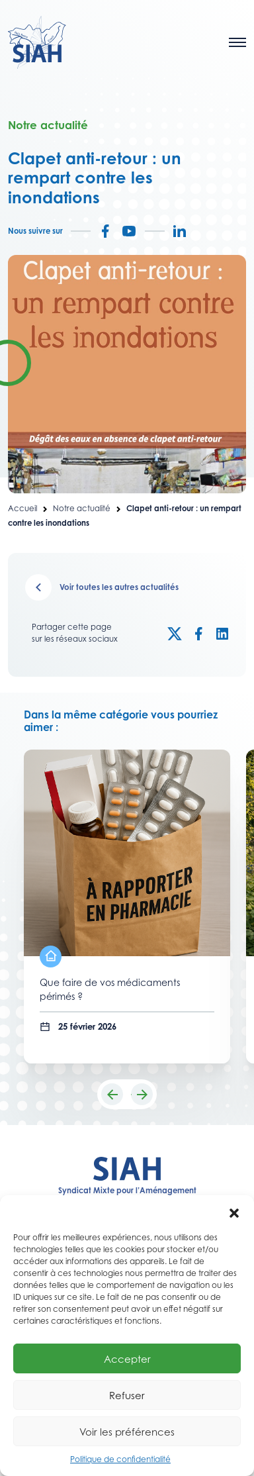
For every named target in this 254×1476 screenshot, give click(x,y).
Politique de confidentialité (120, 1459)
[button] (234, 1211)
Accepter (127, 1359)
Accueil (22, 508)
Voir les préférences (127, 1432)
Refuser (127, 1395)
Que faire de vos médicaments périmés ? (110, 989)
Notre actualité (81, 508)
